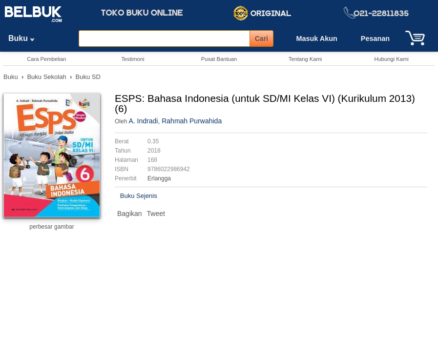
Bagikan (129, 213)
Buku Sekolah (46, 76)
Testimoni (132, 59)
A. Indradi (143, 121)
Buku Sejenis (138, 195)
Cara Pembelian (46, 59)
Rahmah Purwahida (192, 121)
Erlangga (159, 178)
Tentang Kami (305, 59)
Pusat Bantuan (219, 59)
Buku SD (88, 76)
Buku (25, 38)
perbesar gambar (51, 226)
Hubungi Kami (392, 59)
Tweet (156, 213)
